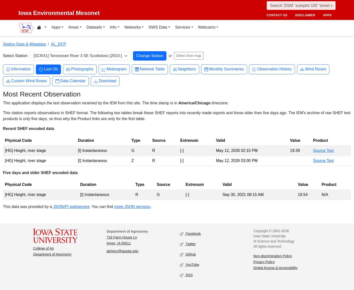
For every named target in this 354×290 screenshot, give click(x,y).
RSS (186, 275)
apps (327, 15)
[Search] (301, 5)
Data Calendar (70, 81)
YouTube (189, 265)
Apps (55, 27)
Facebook (190, 234)
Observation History (272, 69)
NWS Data (157, 27)
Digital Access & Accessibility (275, 268)
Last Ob (48, 69)
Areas (73, 27)
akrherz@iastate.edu (122, 251)
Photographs (79, 69)
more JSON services (132, 207)
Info (113, 27)
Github (188, 254)
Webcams (207, 27)
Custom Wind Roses (26, 81)
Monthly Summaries (224, 69)
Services (182, 27)
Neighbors (184, 69)
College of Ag (43, 248)
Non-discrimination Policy (272, 256)
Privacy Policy (264, 262)
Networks (132, 27)
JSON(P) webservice (71, 207)
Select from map (188, 56)
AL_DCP (58, 44)
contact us (276, 15)
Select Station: (15, 56)
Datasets (94, 27)
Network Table (150, 69)
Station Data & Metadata (24, 44)
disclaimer (305, 15)
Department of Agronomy (52, 254)
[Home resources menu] (41, 28)
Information (18, 69)
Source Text (323, 150)
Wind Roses (313, 69)
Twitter (188, 244)
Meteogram (114, 69)
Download (105, 81)
